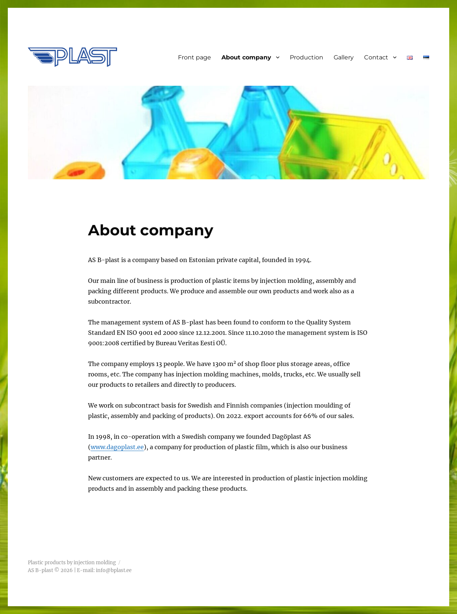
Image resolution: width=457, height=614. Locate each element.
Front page (194, 57)
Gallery (344, 57)
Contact (376, 57)
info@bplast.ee (114, 570)
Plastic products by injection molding (72, 562)
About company (246, 57)
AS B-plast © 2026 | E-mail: (62, 570)
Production (306, 57)
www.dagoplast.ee (117, 447)
